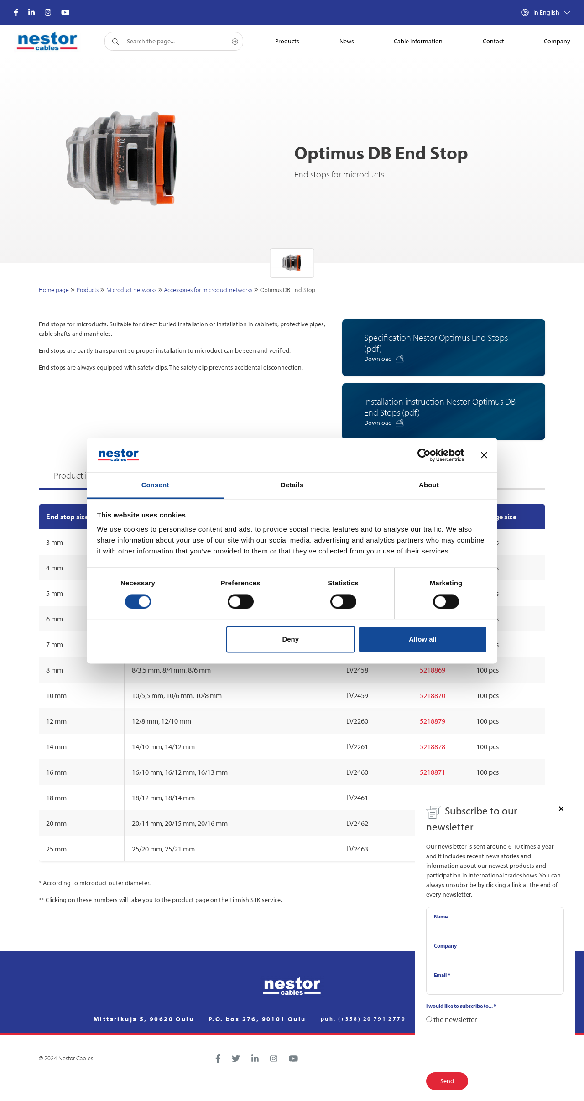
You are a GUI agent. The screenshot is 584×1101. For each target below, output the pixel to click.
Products (88, 290)
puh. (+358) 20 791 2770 (363, 1019)
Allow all (423, 639)
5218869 (432, 669)
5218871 (432, 772)
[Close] (561, 808)
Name (441, 916)
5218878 (432, 746)
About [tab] (429, 485)
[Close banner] (484, 455)
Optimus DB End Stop (287, 290)
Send (447, 1081)
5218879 (432, 720)
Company (445, 945)
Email (442, 974)
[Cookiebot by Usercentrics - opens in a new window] (424, 455)
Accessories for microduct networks (208, 290)
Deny (290, 639)
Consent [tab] (155, 485)
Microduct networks (131, 290)
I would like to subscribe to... (461, 1005)
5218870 (432, 695)
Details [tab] (292, 485)
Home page (54, 290)
